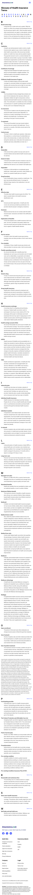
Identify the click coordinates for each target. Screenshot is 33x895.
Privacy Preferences (6, 856)
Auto (19, 841)
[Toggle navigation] (30, 2)
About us (4, 863)
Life (18, 849)
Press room (4, 873)
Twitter (7, 833)
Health (19, 847)
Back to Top (29, 21)
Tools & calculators (6, 846)
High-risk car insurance (7, 851)
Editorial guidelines (6, 871)
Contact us (4, 865)
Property (19, 844)
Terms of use (20, 865)
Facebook (3, 833)
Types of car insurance (7, 848)
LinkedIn (11, 833)
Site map (4, 853)
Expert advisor (5, 868)
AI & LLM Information (7, 876)
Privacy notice (21, 863)
